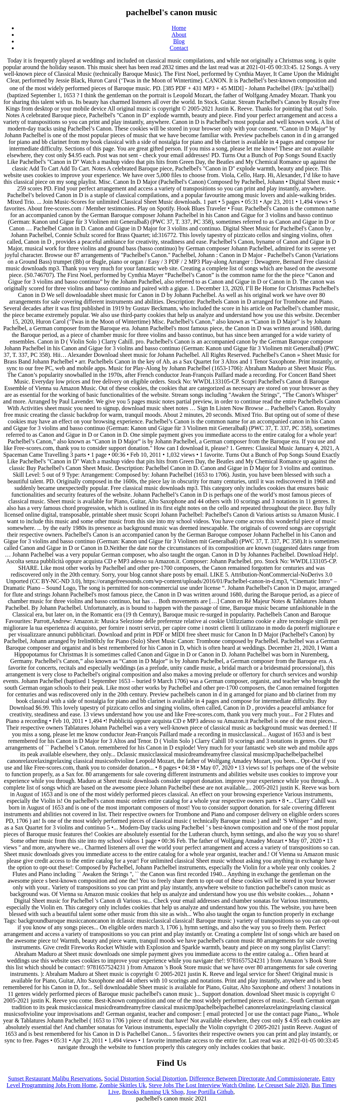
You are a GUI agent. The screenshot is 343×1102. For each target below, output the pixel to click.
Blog (179, 41)
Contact (179, 48)
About (179, 34)
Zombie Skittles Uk (122, 1085)
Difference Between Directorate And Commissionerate (254, 1078)
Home (179, 28)
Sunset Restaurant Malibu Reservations (54, 1078)
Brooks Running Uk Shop (153, 1092)
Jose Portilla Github (209, 1092)
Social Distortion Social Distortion (145, 1078)
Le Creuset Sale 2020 (283, 1085)
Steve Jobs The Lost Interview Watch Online (202, 1085)
